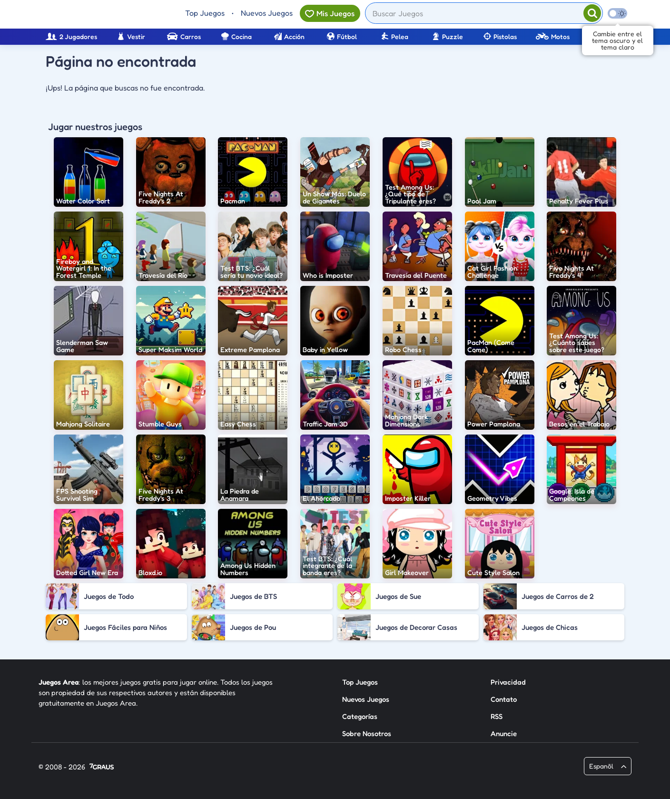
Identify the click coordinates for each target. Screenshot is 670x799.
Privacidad (508, 682)
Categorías (359, 716)
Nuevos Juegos (267, 13)
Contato (504, 699)
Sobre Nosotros (366, 733)
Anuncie (504, 733)
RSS (496, 716)
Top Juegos (205, 13)
